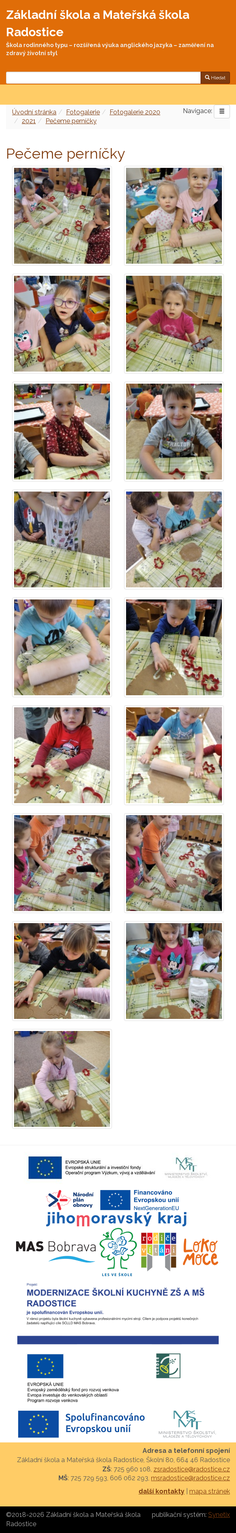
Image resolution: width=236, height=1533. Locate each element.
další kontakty (161, 1491)
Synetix (219, 1515)
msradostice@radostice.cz (190, 1478)
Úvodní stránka (34, 112)
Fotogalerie (83, 112)
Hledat (215, 78)
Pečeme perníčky (71, 121)
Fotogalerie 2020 (135, 112)
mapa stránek (209, 1491)
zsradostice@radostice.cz (191, 1469)
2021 (29, 121)
